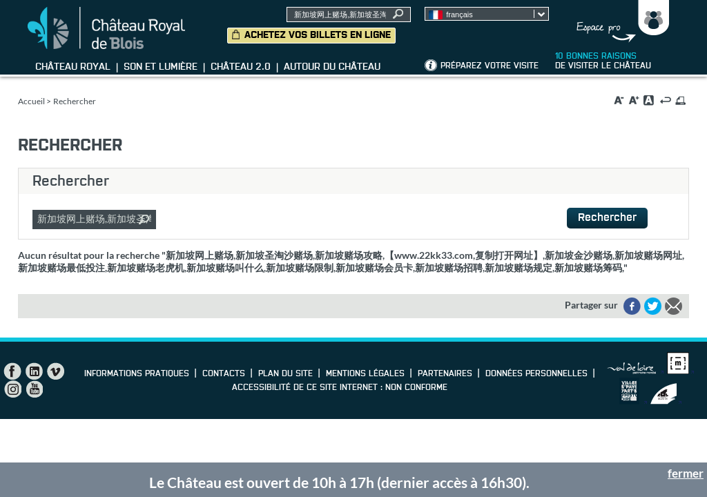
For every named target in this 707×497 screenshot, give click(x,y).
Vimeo (55, 371)
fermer (686, 473)
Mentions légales (365, 374)
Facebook (12, 371)
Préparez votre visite (489, 66)
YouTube (34, 389)
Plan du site (285, 374)
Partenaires (445, 374)
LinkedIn (34, 371)
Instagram (12, 389)
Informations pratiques (136, 374)
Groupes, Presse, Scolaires (619, 21)
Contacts (223, 374)
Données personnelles (536, 374)
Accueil (31, 101)
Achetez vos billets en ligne (317, 35)
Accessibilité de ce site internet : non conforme (339, 388)
